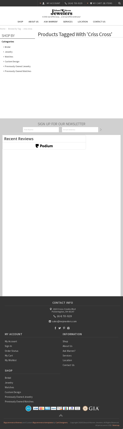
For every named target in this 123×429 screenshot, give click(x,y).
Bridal (7, 46)
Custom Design (12, 61)
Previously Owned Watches (18, 71)
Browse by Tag (14, 28)
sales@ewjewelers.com (63, 321)
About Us (34, 21)
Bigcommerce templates (43, 422)
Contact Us (99, 21)
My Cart (9, 355)
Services (68, 21)
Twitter (59, 328)
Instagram (68, 328)
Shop (20, 21)
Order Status (12, 350)
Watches (9, 56)
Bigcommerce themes (13, 422)
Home (2, 28)
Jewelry (9, 51)
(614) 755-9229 (63, 316)
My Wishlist (11, 360)
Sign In (8, 346)
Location (83, 21)
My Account (11, 341)
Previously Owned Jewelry (18, 66)
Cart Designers (62, 422)
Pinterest (64, 328)
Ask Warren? (51, 21)
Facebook (55, 328)
